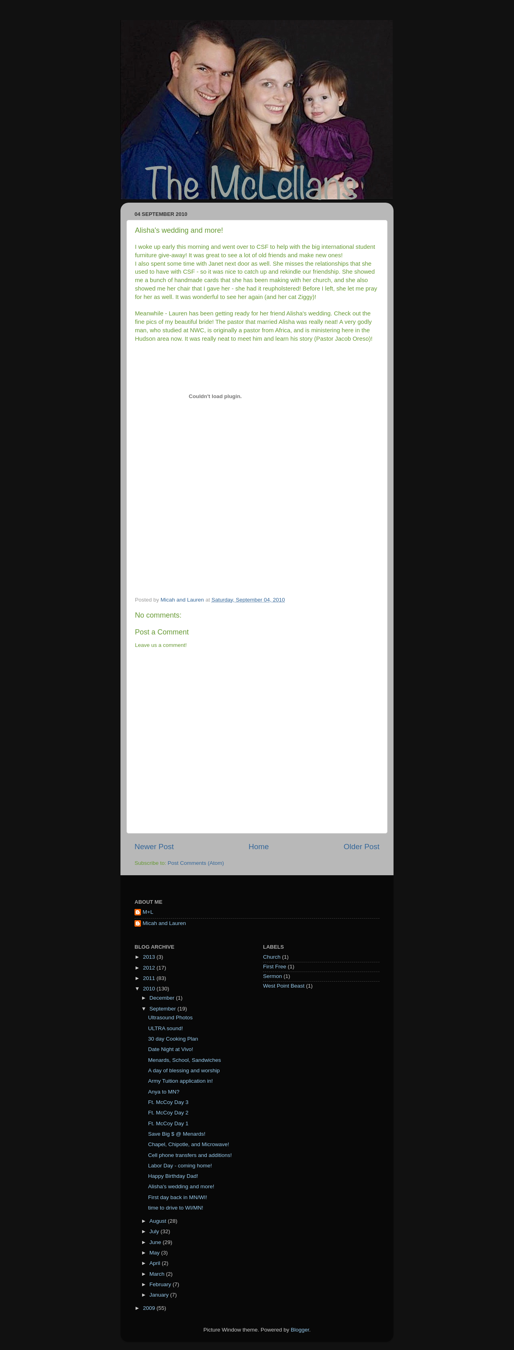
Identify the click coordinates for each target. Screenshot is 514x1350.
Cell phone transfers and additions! (190, 1155)
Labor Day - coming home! (180, 1166)
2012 (150, 968)
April (155, 1263)
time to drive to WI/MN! (175, 1208)
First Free (274, 967)
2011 (150, 978)
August (158, 1221)
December (162, 998)
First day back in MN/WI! (177, 1197)
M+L (148, 912)
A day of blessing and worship (184, 1070)
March (157, 1274)
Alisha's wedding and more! (181, 1186)
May (155, 1253)
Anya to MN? (163, 1092)
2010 (150, 989)
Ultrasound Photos (170, 1018)
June (156, 1242)
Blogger (300, 1330)
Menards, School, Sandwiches (184, 1060)
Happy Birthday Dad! (173, 1176)
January (159, 1295)
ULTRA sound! (165, 1028)
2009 (150, 1308)
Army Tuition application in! (180, 1081)
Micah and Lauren (164, 923)
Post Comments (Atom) (196, 863)
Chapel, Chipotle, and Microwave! (188, 1144)
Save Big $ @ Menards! (177, 1134)
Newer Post (154, 846)
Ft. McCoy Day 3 (168, 1102)
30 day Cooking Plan (173, 1039)
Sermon (272, 976)
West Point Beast (283, 986)
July (155, 1231)
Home (259, 846)
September (163, 1009)
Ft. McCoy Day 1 (168, 1123)
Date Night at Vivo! (170, 1049)
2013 (150, 957)
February (161, 1284)
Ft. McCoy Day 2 (168, 1113)
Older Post (361, 846)
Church (272, 957)
